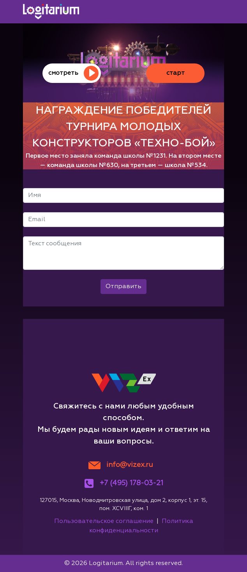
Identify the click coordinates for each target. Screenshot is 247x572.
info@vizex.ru (129, 464)
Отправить (123, 286)
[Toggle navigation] (213, 11)
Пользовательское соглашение (103, 521)
